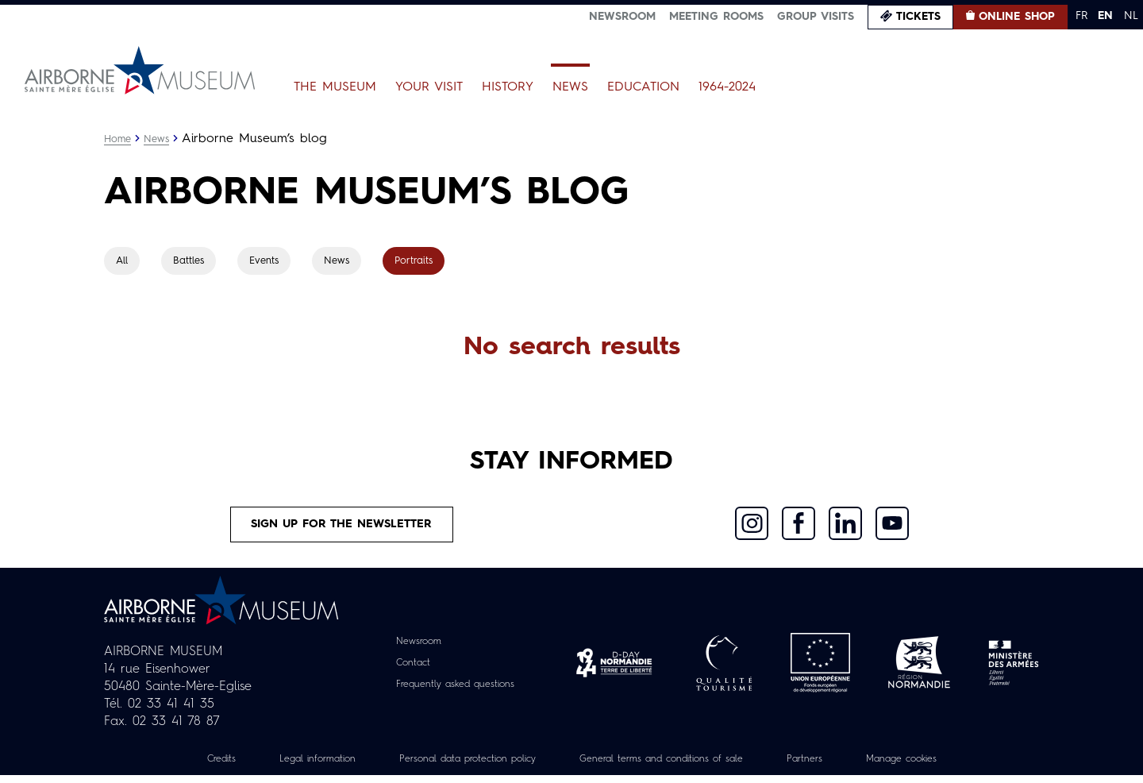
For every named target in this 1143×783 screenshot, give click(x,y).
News (570, 87)
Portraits (426, 261)
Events (271, 261)
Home (119, 139)
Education (643, 87)
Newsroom (622, 16)
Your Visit (429, 87)
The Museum (335, 87)
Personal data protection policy (451, 766)
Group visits (815, 16)
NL (1131, 15)
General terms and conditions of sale (672, 766)
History (507, 87)
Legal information (283, 766)
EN (1105, 15)
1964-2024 (727, 87)
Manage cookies (941, 766)
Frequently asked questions (455, 691)
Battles (192, 261)
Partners (834, 766)
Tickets (918, 16)
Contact (405, 670)
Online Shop (1017, 16)
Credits (177, 766)
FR (1081, 15)
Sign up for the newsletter (342, 528)
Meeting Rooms (716, 16)
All (123, 261)
